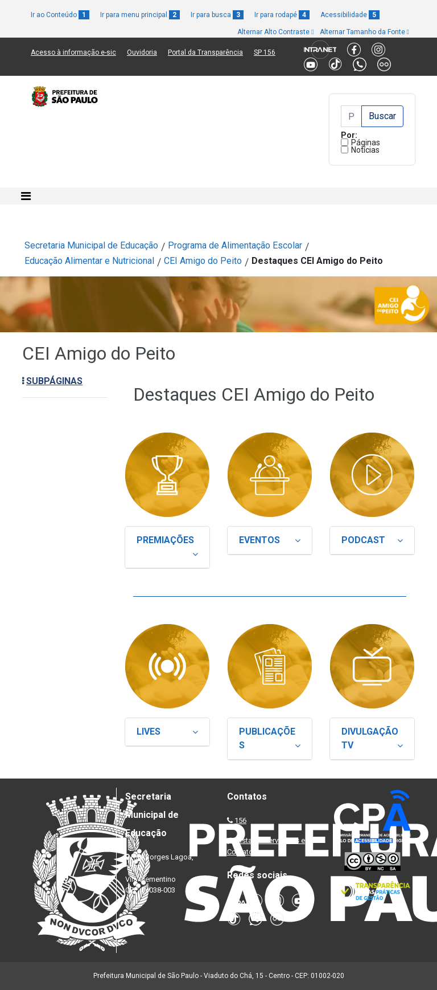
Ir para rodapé (282, 14)
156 (240, 820)
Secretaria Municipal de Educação (91, 245)
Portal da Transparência (205, 52)
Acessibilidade (350, 14)
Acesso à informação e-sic (73, 52)
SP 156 (264, 52)
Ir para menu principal (140, 14)
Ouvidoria (142, 52)
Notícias (365, 149)
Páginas (365, 142)
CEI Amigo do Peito (203, 260)
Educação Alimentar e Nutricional (89, 260)
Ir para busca (217, 14)
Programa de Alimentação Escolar (235, 245)
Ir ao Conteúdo (60, 14)
